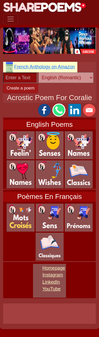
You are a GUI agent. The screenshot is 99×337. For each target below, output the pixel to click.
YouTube (51, 289)
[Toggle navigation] (10, 19)
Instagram (52, 275)
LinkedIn (51, 282)
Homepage (53, 268)
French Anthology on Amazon (44, 66)
